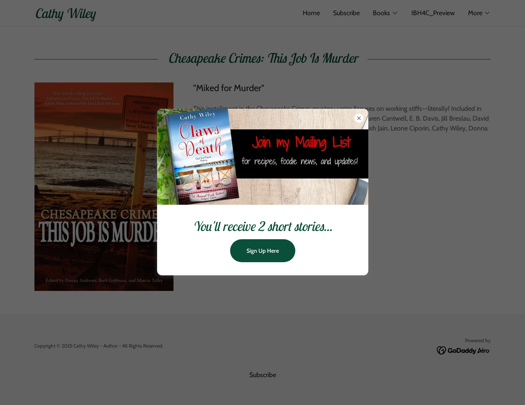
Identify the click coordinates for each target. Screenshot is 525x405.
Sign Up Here (263, 250)
